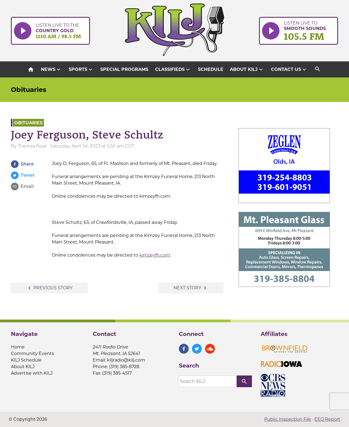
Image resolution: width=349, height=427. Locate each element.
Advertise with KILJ (32, 373)
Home (18, 347)
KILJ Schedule (26, 360)
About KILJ (247, 69)
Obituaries (28, 90)
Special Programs (124, 69)
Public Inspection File (287, 419)
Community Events (32, 353)
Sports (81, 69)
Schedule (210, 69)
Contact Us (289, 69)
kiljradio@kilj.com (126, 360)
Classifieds (173, 69)
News (51, 69)
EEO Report (327, 419)
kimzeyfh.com (154, 255)
